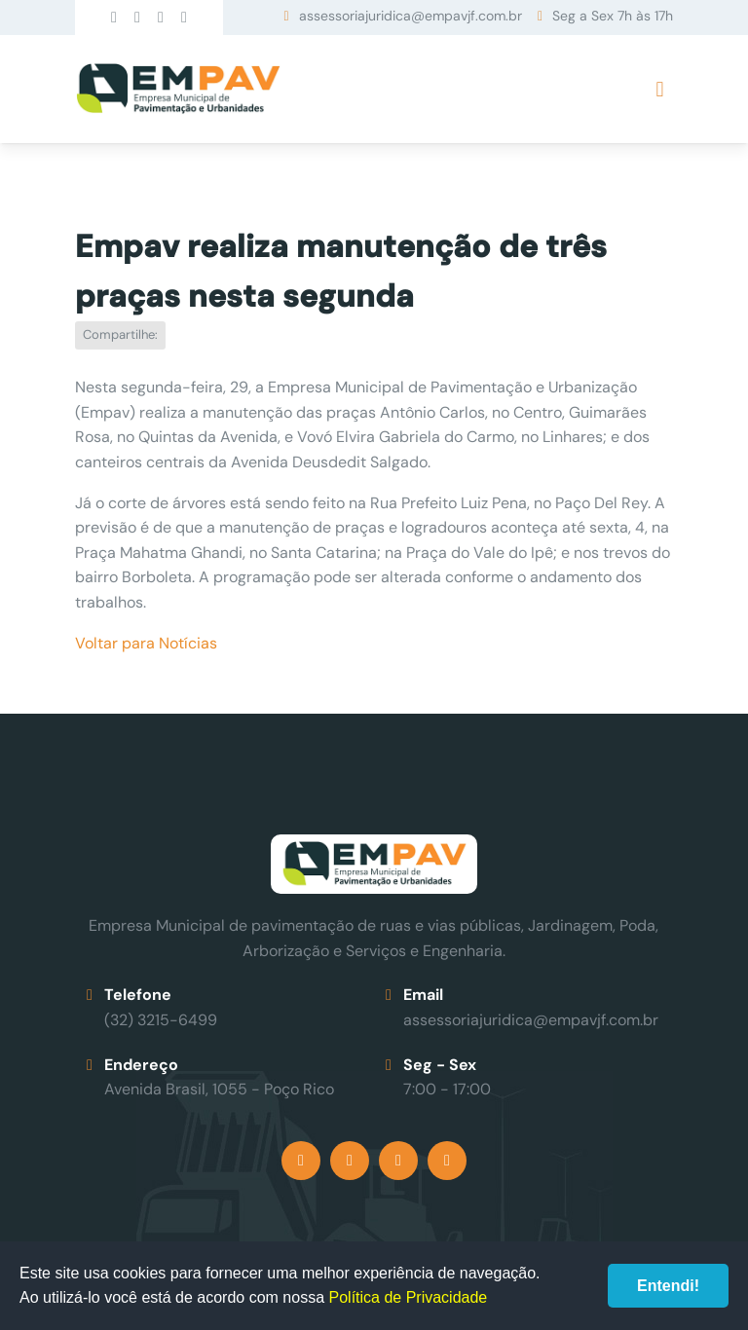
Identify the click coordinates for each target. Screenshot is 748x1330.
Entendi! (668, 1285)
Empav (178, 89)
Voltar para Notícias (146, 643)
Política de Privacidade (408, 1297)
